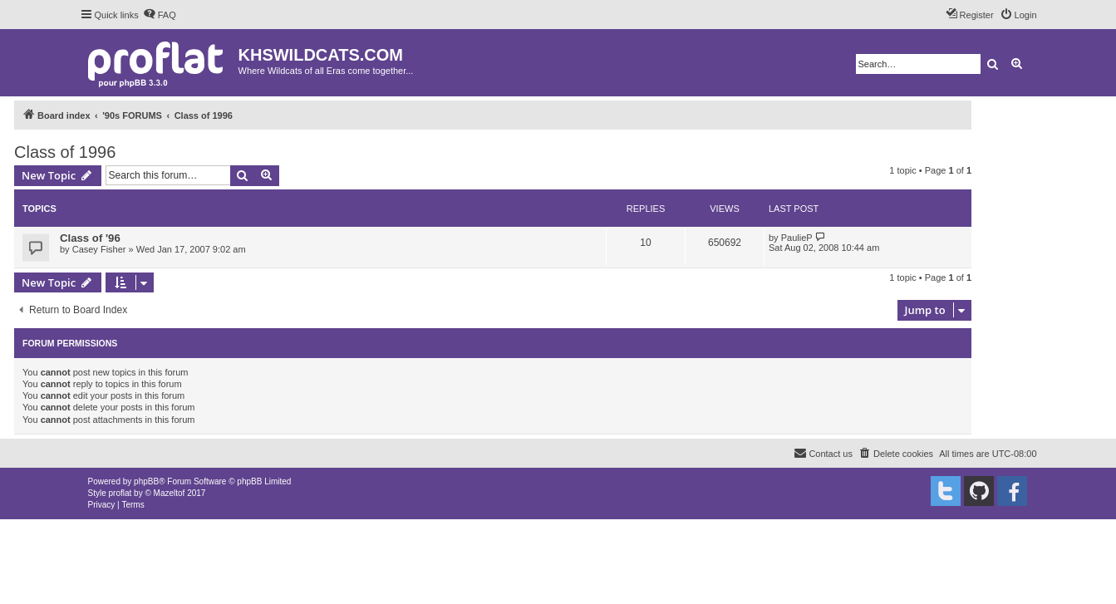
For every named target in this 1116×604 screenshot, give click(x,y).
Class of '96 (90, 238)
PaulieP (797, 238)
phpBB (146, 481)
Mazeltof (169, 493)
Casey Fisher (99, 249)
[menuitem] (159, 15)
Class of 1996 (65, 152)
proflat (120, 493)
